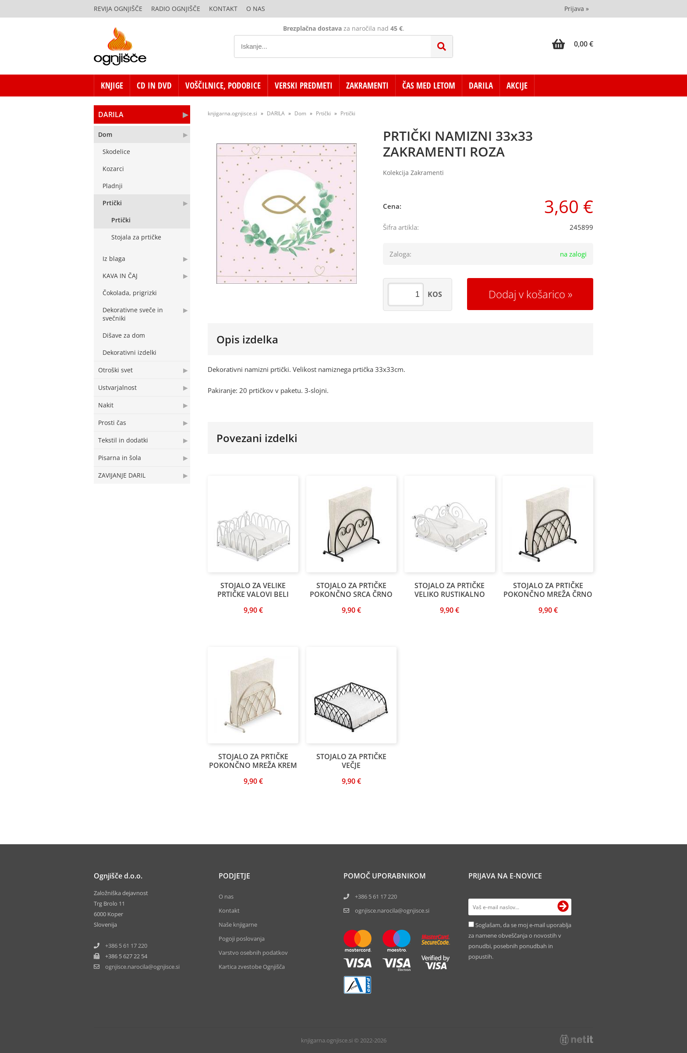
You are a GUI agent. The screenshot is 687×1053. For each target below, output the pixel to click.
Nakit (105, 405)
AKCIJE (517, 85)
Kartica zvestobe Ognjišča (252, 967)
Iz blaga (114, 258)
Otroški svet (115, 370)
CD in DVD (154, 85)
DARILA (481, 85)
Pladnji (113, 186)
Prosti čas (112, 422)
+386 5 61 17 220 (126, 945)
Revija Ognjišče (118, 8)
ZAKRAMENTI (367, 85)
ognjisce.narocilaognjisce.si (142, 967)
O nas (255, 8)
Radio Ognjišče (175, 8)
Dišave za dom (124, 335)
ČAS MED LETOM (428, 85)
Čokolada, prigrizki (130, 293)
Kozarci (113, 168)
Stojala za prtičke (136, 237)
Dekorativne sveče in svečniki (133, 314)
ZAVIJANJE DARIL (121, 475)
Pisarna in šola (119, 457)
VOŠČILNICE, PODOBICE (223, 85)
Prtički (112, 203)
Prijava (576, 8)
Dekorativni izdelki (129, 352)
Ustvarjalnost (117, 387)
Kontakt (223, 8)
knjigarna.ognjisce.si (232, 113)
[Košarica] (572, 44)
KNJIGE (112, 85)
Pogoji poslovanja (242, 938)
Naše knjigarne (238, 924)
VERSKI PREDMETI (304, 85)
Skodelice (116, 151)
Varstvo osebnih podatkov (253, 953)
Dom (105, 134)
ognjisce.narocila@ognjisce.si (392, 910)
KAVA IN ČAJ (120, 275)
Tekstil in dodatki (123, 440)
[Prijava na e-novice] (563, 907)
